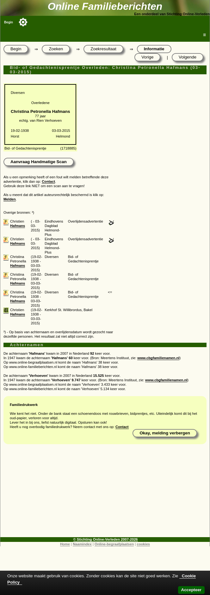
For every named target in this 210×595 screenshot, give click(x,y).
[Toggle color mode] (23, 22)
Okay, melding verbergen (164, 433)
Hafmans (17, 226)
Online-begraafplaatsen (114, 544)
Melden (9, 199)
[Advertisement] (105, 493)
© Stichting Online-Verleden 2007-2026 (105, 539)
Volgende (187, 57)
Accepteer (191, 589)
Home (65, 544)
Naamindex (82, 544)
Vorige (147, 57)
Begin (8, 22)
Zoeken (56, 48)
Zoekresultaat (103, 48)
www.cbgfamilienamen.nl (158, 358)
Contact (48, 181)
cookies (143, 544)
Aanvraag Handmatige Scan (38, 161)
